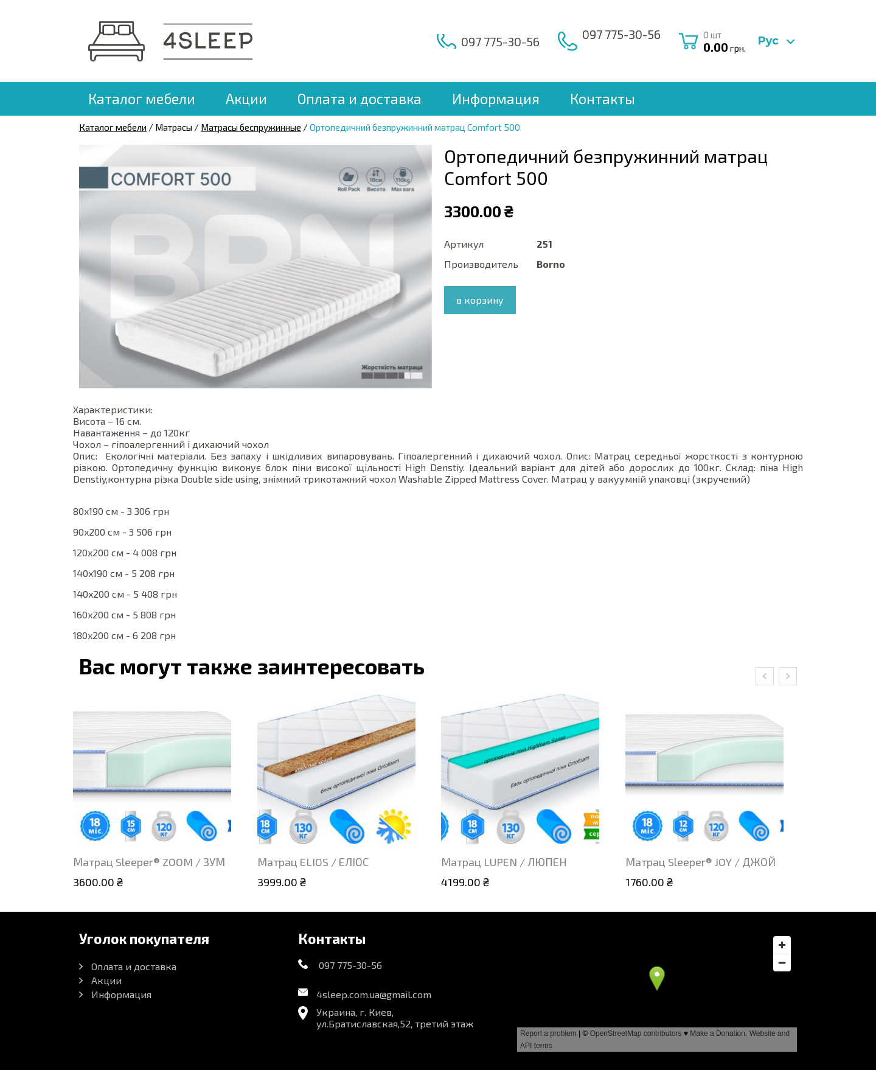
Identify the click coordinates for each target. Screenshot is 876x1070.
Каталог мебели (141, 98)
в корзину (480, 300)
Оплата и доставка (359, 98)
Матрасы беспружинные (251, 127)
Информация (496, 98)
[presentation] (765, 676)
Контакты (602, 98)
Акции (246, 98)
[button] (421, 156)
